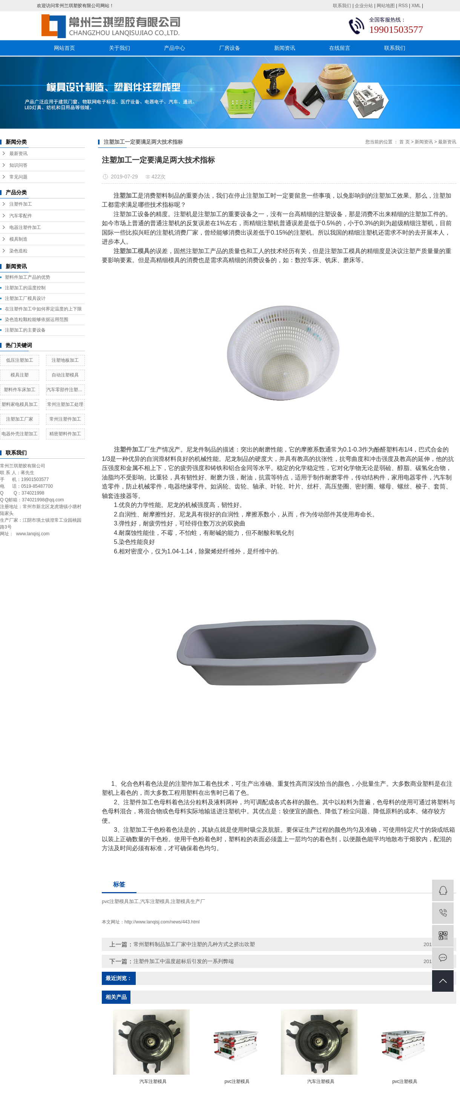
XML (415, 5)
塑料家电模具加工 (20, 404)
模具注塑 (20, 375)
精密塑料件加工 (65, 433)
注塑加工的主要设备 (25, 330)
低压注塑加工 (19, 360)
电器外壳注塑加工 (20, 433)
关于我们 (119, 48)
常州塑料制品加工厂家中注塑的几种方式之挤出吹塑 (194, 944)
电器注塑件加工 (25, 227)
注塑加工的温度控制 (25, 287)
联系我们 (342, 5)
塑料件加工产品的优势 (27, 277)
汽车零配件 (20, 215)
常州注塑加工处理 (65, 404)
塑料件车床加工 (19, 389)
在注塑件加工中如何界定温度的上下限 (43, 309)
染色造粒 (18, 250)
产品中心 (174, 48)
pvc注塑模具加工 (120, 901)
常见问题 (18, 177)
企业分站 (364, 5)
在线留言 (339, 48)
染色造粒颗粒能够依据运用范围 (36, 319)
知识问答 (18, 165)
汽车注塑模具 (155, 901)
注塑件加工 (20, 204)
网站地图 (386, 5)
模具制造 (18, 239)
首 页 (404, 141)
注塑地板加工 (65, 360)
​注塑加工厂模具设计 (25, 298)
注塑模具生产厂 (188, 901)
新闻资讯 (284, 48)
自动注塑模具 (65, 375)
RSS (403, 5)
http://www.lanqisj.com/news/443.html (161, 922)
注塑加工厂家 (19, 419)
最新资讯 (18, 153)
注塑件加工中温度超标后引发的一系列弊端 (183, 961)
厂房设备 (229, 48)
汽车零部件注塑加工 (65, 389)
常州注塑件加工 (65, 419)
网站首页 (64, 48)
